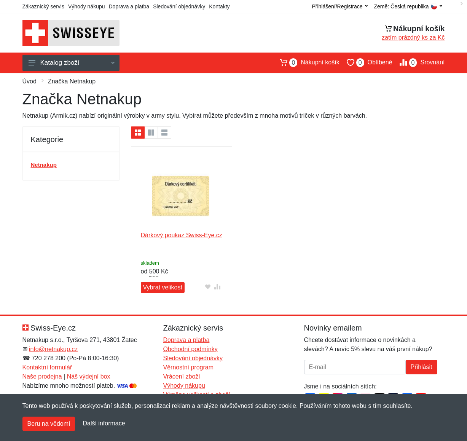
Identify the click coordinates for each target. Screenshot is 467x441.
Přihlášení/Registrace (339, 6)
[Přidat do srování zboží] (217, 286)
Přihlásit (421, 367)
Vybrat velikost (162, 287)
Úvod (29, 81)
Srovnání (418, 62)
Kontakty (219, 6)
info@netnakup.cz (53, 349)
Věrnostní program (188, 367)
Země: (408, 7)
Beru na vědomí (48, 423)
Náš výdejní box (88, 376)
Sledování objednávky (179, 6)
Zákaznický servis (43, 6)
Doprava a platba (129, 6)
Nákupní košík (306, 62)
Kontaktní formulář (47, 367)
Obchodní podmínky (190, 349)
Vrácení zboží (181, 376)
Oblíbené (365, 62)
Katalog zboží (72, 62)
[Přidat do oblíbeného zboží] (208, 286)
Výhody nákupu (86, 6)
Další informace (104, 423)
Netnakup (44, 164)
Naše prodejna (42, 376)
